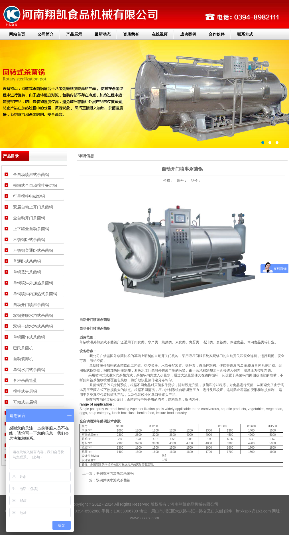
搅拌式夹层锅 (25, 391)
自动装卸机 (23, 358)
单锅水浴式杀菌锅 (29, 369)
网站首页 (17, 34)
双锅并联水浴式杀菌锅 (33, 315)
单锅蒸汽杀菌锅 (27, 272)
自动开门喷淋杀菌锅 (31, 304)
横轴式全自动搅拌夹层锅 (35, 185)
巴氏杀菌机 (23, 348)
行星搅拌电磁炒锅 (29, 196)
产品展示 (74, 34)
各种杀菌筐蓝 (25, 380)
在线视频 (160, 34)
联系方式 (245, 34)
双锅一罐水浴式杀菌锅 (33, 326)
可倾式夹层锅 (25, 402)
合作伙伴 (217, 34)
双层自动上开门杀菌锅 (33, 207)
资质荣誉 (131, 34)
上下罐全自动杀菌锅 (31, 228)
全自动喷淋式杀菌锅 (31, 174)
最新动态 (103, 34)
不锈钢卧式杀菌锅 (29, 239)
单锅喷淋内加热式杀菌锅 (35, 293)
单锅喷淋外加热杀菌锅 (33, 283)
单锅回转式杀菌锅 (29, 337)
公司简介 (46, 34)
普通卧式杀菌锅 (27, 261)
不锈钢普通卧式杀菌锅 (33, 250)
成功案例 (188, 34)
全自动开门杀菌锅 (29, 218)
